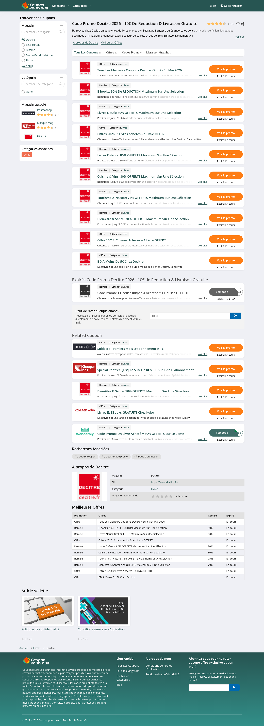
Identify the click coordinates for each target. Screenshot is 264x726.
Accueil (23, 648)
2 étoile (157, 496)
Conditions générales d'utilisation (159, 667)
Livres (27, 154)
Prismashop (44, 110)
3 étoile (162, 496)
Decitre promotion (148, 456)
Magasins (60, 6)
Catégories (81, 6)
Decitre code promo (117, 456)
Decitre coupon (87, 456)
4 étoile (166, 496)
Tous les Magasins (128, 671)
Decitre (41, 135)
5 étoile (171, 496)
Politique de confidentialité (162, 674)
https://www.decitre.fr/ (164, 482)
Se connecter (231, 6)
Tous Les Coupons (128, 665)
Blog (213, 6)
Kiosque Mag (45, 123)
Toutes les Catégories (123, 677)
